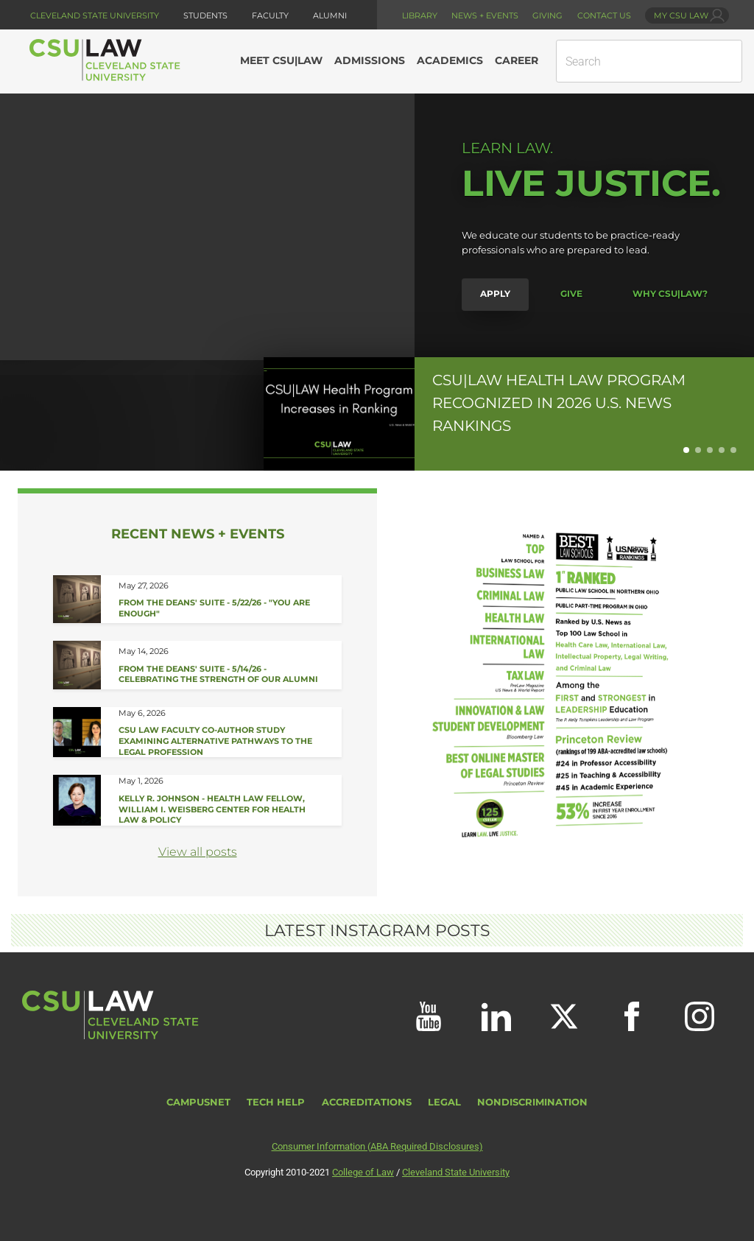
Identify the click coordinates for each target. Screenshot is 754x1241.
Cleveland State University (94, 15)
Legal (444, 1102)
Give (571, 294)
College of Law (363, 1172)
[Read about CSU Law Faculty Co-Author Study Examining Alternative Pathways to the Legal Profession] (221, 732)
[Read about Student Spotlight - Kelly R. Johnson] (221, 800)
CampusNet (198, 1102)
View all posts (197, 852)
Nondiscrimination (532, 1102)
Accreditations (367, 1102)
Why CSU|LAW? (670, 294)
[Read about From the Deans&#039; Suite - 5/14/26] (221, 665)
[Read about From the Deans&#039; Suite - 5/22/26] (221, 599)
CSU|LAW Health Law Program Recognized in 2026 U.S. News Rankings (559, 402)
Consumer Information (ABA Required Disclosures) (377, 1146)
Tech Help (276, 1102)
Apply (495, 294)
